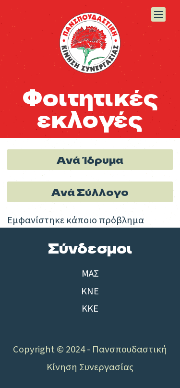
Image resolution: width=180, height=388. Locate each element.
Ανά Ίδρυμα (90, 159)
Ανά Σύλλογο (90, 191)
